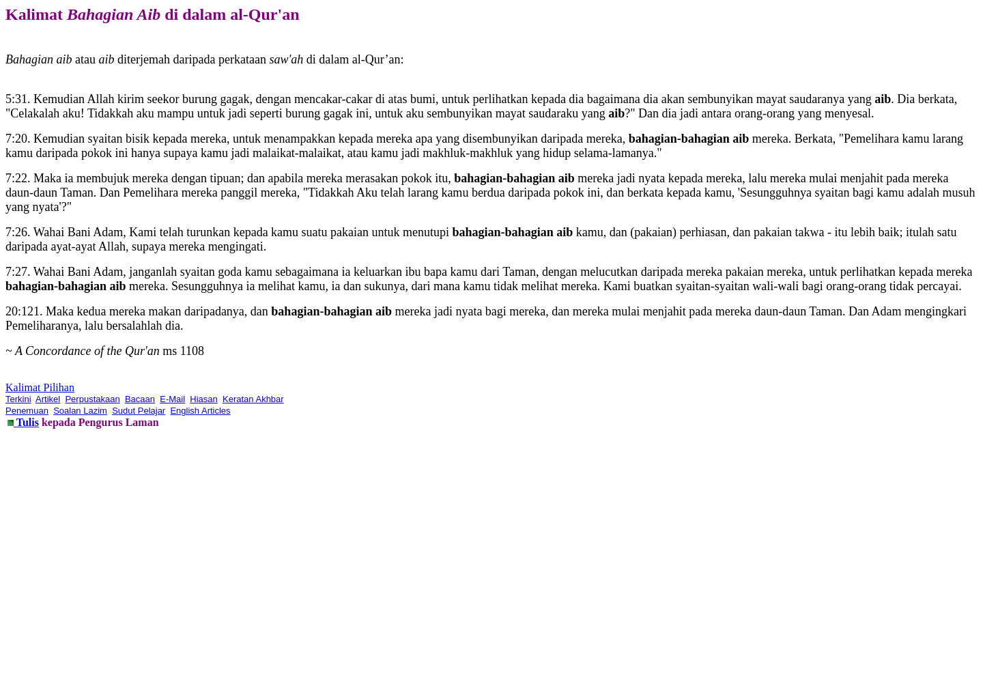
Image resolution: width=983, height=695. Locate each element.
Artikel (47, 399)
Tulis (26, 422)
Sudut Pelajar (138, 411)
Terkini (18, 399)
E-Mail (172, 399)
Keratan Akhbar (253, 399)
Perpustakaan (92, 399)
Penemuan (26, 411)
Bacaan (140, 399)
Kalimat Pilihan (39, 387)
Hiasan (203, 399)
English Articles (200, 411)
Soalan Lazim (80, 411)
